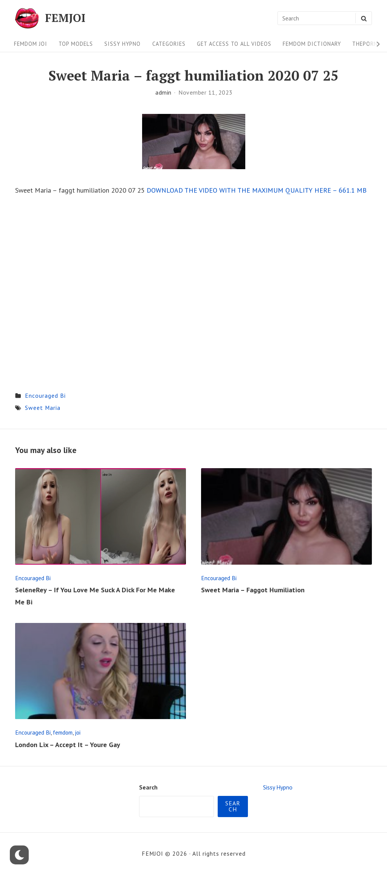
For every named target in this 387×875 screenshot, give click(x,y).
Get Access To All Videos (234, 43)
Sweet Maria (42, 407)
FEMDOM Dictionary (312, 43)
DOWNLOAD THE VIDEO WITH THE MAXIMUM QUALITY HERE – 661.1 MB (257, 190)
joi (77, 732)
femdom (63, 732)
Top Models (76, 43)
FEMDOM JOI (30, 43)
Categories (169, 43)
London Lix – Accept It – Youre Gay (67, 744)
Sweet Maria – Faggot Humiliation (253, 589)
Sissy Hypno (122, 43)
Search (148, 787)
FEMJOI (65, 17)
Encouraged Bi (45, 395)
